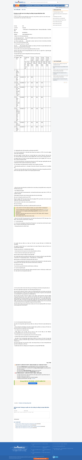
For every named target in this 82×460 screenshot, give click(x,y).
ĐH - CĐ (22, 7)
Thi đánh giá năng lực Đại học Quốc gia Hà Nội (60, 14)
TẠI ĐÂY (33, 378)
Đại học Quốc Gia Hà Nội (57, 25)
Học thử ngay (45, 209)
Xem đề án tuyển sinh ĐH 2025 (36, 444)
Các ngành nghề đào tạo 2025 (47, 450)
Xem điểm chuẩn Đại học (36, 446)
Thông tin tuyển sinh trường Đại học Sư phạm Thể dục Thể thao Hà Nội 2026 (28, 426)
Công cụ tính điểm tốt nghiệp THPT (46, 447)
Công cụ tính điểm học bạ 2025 (36, 450)
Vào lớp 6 (15, 7)
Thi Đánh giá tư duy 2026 (57, 16)
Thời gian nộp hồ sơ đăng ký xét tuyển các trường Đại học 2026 (25, 423)
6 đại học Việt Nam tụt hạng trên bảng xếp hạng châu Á (60, 79)
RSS (67, 7)
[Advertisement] (33, 22)
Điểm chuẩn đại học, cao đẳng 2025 (59, 18)
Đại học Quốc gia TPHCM (57, 23)
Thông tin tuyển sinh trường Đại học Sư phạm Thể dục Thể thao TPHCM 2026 (60, 76)
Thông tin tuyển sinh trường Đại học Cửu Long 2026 (23, 427)
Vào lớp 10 (18, 7)
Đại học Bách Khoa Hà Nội (57, 21)
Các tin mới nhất (17, 422)
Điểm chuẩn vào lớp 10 (46, 452)
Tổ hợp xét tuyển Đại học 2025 (36, 453)
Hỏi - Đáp (25, 7)
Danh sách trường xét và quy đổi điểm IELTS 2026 (23, 425)
